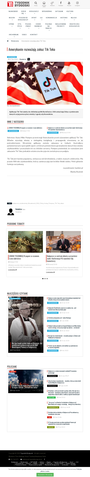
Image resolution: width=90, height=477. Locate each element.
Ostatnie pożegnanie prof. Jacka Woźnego (59, 318)
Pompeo (51, 203)
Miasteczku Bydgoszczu (74, 25)
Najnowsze (13, 11)
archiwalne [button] (14, 35)
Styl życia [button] (19, 26)
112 (77, 462)
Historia (28, 463)
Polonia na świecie (20, 465)
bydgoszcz (15, 203)
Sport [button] (34, 19)
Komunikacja (51, 18)
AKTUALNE (59, 11)
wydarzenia (23, 203)
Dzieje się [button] (23, 12)
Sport (71, 462)
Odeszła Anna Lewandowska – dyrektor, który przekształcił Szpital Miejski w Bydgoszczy (64, 382)
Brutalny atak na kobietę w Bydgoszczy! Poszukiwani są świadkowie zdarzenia (63, 413)
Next (79, 243)
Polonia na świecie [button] (48, 27)
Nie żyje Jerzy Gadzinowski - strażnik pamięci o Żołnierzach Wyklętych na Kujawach (64, 337)
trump (46, 203)
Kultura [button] (69, 12)
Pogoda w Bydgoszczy (23, 19)
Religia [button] (74, 19)
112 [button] (41, 19)
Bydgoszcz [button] (34, 12)
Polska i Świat (59, 463)
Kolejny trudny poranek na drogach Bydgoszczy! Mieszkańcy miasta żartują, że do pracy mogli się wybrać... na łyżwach (64, 327)
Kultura (42, 462)
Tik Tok (57, 203)
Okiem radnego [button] (38, 26)
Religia (35, 463)
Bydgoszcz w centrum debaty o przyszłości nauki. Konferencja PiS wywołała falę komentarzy (65, 129)
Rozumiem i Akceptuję (45, 475)
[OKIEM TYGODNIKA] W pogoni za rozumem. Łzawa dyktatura (25, 128)
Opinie (42, 463)
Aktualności (31, 203)
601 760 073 (13, 459)
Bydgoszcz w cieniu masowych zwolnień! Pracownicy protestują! (62, 372)
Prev (9, 243)
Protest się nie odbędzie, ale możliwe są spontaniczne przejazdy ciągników (63, 347)
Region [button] (12, 19)
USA (37, 203)
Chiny (41, 203)
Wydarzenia (47, 11)
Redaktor (23, 59)
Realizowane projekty (60, 25)
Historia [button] (63, 19)
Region (49, 462)
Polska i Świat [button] (28, 26)
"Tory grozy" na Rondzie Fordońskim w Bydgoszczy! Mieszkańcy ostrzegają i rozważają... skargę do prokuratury (64, 403)
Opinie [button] (11, 25)
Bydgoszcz (14, 462)
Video (24, 34)
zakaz (62, 203)
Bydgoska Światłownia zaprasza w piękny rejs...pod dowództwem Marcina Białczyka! (62, 309)
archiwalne (65, 465)
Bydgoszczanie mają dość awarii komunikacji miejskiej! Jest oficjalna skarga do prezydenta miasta (64, 299)
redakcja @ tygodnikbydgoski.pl (31, 459)
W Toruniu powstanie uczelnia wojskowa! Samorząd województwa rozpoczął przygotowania (62, 423)
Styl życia (49, 463)
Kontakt (34, 34)
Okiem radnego (70, 463)
